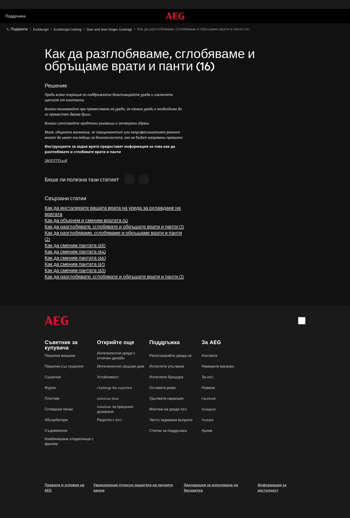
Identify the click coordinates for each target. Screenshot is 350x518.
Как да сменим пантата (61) (75, 264)
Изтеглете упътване (166, 366)
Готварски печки (59, 409)
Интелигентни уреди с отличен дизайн (116, 355)
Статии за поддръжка (168, 430)
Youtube (208, 420)
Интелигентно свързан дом (120, 366)
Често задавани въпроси (170, 420)
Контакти (209, 355)
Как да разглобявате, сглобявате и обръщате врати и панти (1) (114, 226)
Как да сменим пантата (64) (75, 251)
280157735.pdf (56, 160)
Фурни (50, 387)
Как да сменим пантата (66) (75, 257)
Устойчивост (108, 377)
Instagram (209, 409)
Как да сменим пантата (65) (75, 245)
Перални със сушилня (64, 366)
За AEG (207, 377)
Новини (208, 387)
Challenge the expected (114, 387)
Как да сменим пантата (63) (75, 270)
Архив (207, 430)
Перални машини (60, 355)
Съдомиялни (56, 430)
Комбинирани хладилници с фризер (69, 441)
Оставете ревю (162, 387)
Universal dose (108, 398)
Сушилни (53, 377)
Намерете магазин (218, 366)
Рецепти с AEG (109, 420)
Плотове (52, 398)
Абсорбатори (56, 420)
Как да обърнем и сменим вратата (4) (86, 220)
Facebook (209, 398)
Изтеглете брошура (166, 377)
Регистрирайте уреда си (170, 355)
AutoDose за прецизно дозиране (115, 409)
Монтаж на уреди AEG (168, 409)
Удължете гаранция (166, 398)
